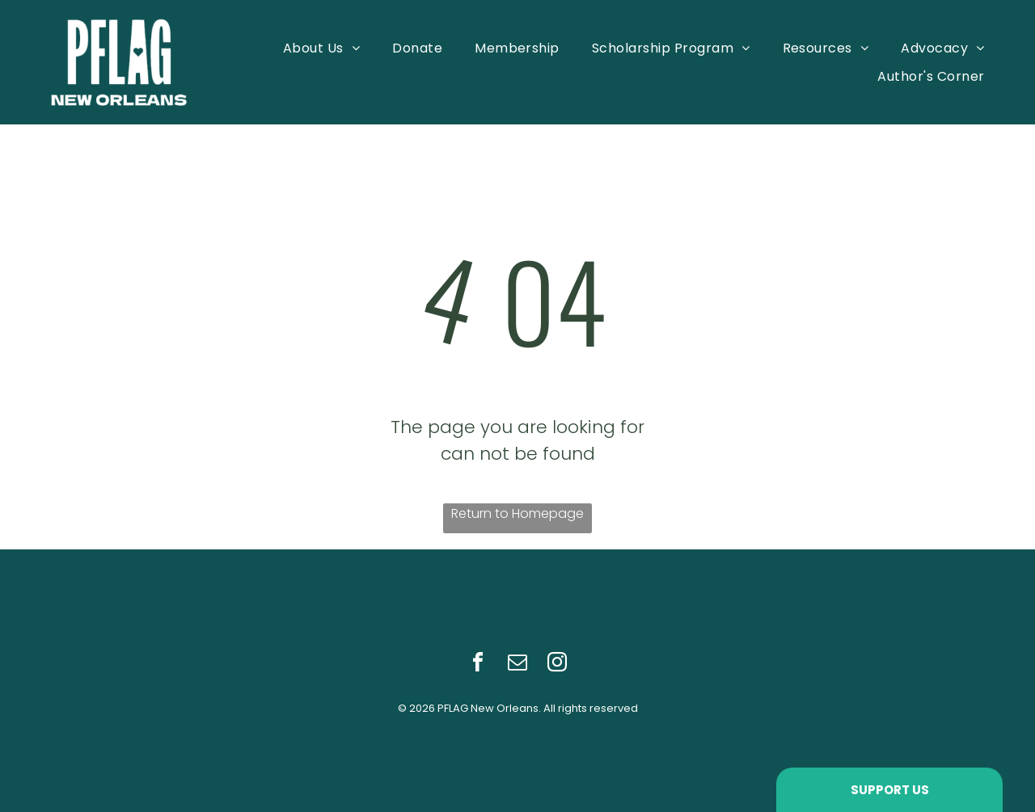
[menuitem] (321, 47)
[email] (517, 664)
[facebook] (478, 664)
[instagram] (557, 664)
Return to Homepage (517, 513)
